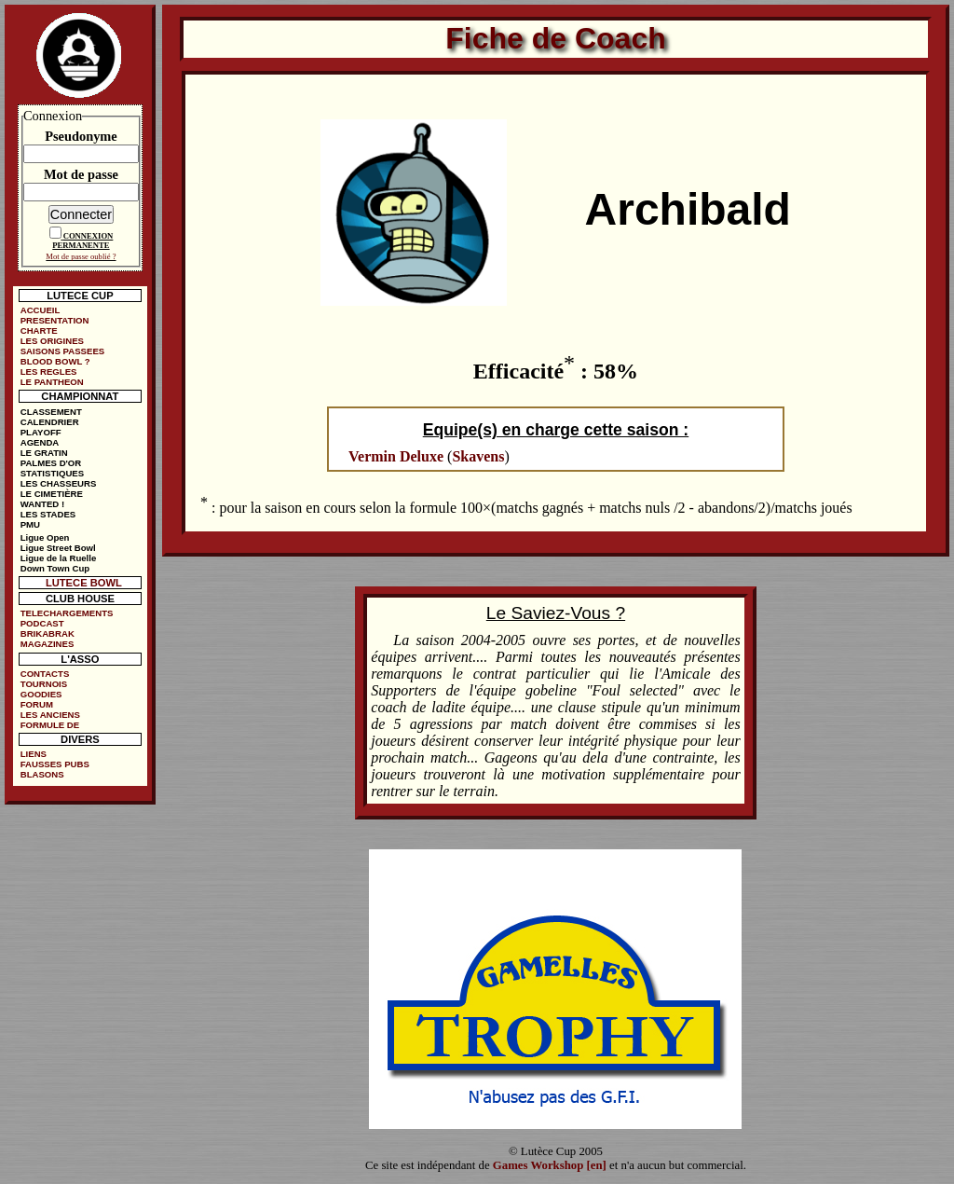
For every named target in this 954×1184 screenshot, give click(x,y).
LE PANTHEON (52, 382)
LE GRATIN (44, 452)
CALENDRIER (49, 422)
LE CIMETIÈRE (51, 494)
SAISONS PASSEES (62, 351)
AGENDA (40, 442)
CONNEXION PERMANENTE (82, 240)
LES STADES (48, 514)
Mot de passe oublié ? (81, 256)
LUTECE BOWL (84, 582)
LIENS (33, 754)
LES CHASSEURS (58, 483)
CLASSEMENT (51, 411)
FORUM (36, 704)
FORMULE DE (49, 725)
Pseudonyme (81, 136)
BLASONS (42, 774)
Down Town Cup (54, 568)
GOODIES (41, 694)
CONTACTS (45, 673)
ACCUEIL (40, 310)
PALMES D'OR (51, 463)
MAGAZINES (47, 644)
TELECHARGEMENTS (67, 613)
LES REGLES (48, 371)
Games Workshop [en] (549, 1165)
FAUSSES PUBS (54, 764)
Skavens (478, 456)
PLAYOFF (40, 432)
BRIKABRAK (47, 633)
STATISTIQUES (52, 473)
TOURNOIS (43, 684)
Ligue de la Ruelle (58, 558)
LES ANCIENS (50, 714)
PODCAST (42, 623)
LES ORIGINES (52, 341)
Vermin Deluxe (395, 456)
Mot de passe (81, 174)
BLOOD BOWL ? (55, 361)
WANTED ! (42, 504)
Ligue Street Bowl (58, 548)
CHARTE (39, 330)
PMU (30, 524)
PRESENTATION (54, 320)
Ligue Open (45, 537)
